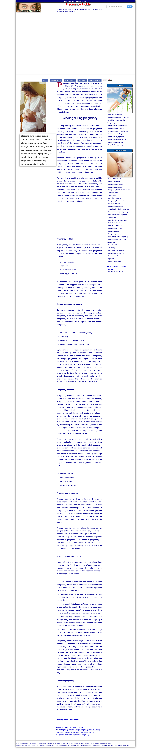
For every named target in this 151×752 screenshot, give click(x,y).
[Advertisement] (75, 27)
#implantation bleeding (71, 732)
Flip (105, 80)
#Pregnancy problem (67, 730)
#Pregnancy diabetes (63, 735)
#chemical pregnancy (87, 732)
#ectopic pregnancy (81, 730)
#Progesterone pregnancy (80, 735)
